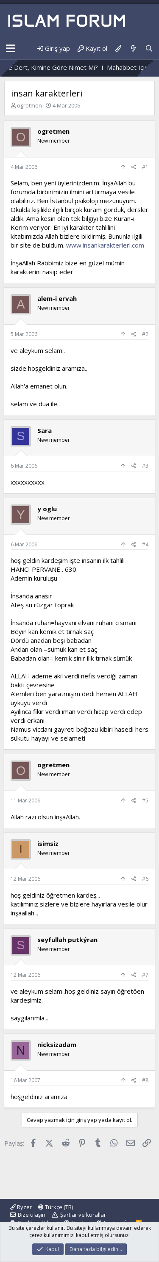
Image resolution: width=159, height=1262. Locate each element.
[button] (10, 48)
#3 (145, 465)
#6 (145, 878)
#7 (145, 974)
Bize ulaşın (31, 1214)
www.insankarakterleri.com (105, 245)
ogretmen (29, 105)
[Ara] (149, 48)
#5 (145, 800)
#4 (145, 544)
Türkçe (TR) (55, 1207)
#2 (145, 334)
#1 (145, 167)
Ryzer (21, 1207)
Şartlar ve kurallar (83, 1214)
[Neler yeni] (133, 48)
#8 (145, 1080)
